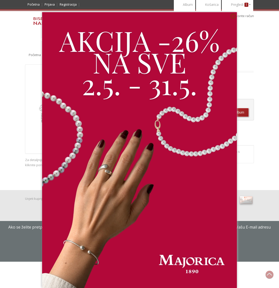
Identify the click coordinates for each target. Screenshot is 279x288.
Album (184, 5)
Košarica (208, 5)
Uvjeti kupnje (34, 198)
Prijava (50, 4)
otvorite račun (243, 16)
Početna (34, 4)
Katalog (35, 39)
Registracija (68, 4)
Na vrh (272, 277)
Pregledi (237, 5)
